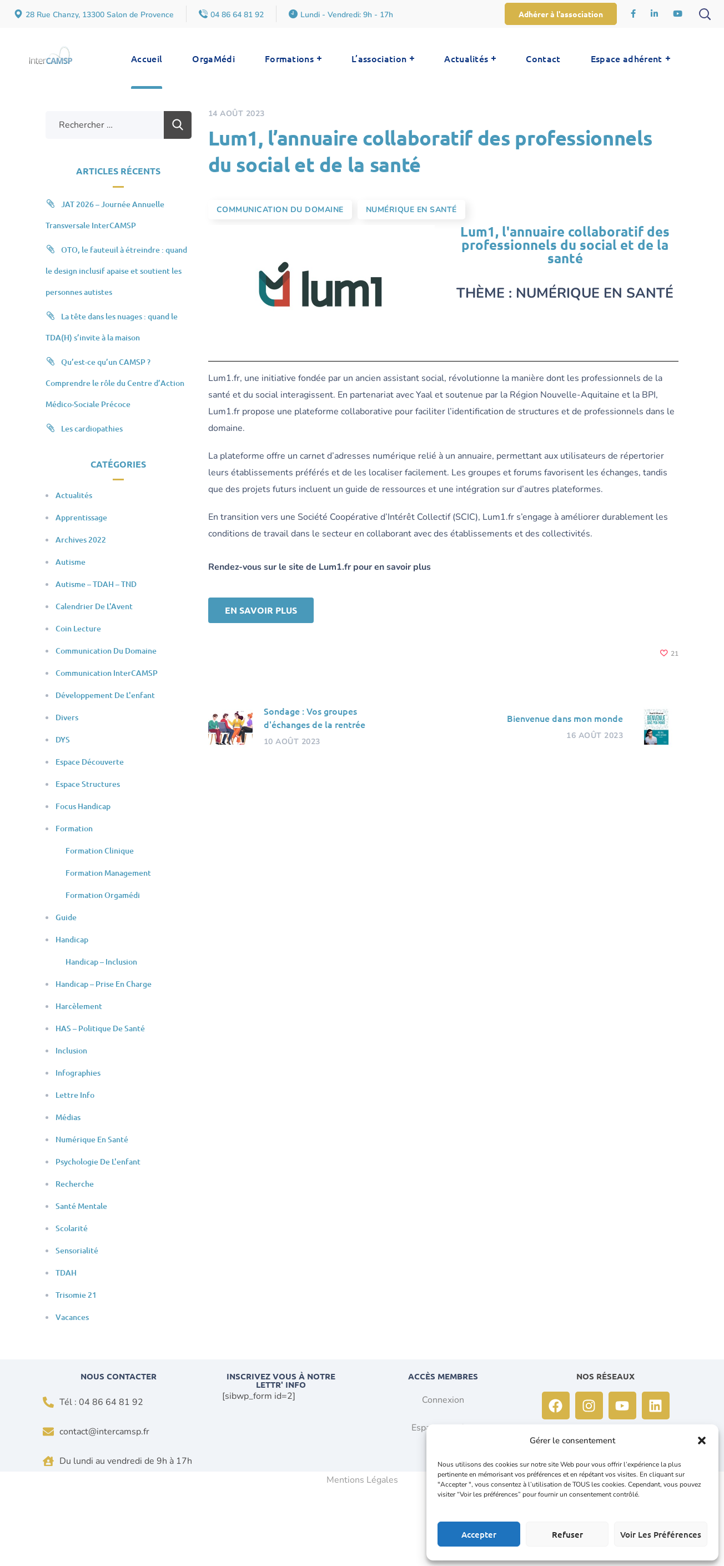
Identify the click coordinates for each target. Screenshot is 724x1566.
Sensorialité (77, 1250)
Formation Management (108, 872)
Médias (68, 1117)
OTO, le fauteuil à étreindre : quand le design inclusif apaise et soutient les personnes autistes (116, 270)
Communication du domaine (280, 209)
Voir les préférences (660, 1534)
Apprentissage (81, 517)
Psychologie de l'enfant (98, 1161)
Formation (74, 828)
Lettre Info (75, 1095)
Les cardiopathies (92, 428)
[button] (701, 1440)
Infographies (78, 1072)
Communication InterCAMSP (107, 672)
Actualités (74, 495)
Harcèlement (79, 1006)
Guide (66, 917)
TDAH (66, 1272)
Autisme (71, 561)
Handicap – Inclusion (101, 961)
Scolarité (72, 1228)
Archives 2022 (81, 539)
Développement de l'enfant (105, 695)
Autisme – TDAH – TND (96, 584)
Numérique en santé (411, 209)
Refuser (567, 1534)
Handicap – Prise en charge (104, 983)
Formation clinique (100, 850)
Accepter (478, 1534)
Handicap (72, 939)
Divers (67, 717)
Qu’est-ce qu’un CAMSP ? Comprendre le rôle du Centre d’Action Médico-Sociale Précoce (115, 383)
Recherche (75, 1183)
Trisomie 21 (76, 1294)
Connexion (443, 1400)
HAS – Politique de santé (100, 1028)
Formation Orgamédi (103, 895)
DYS (63, 739)
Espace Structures (88, 784)
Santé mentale (81, 1206)
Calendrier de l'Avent (94, 606)
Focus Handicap (83, 806)
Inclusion (71, 1050)
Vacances (72, 1317)
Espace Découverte (90, 761)
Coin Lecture (78, 628)
